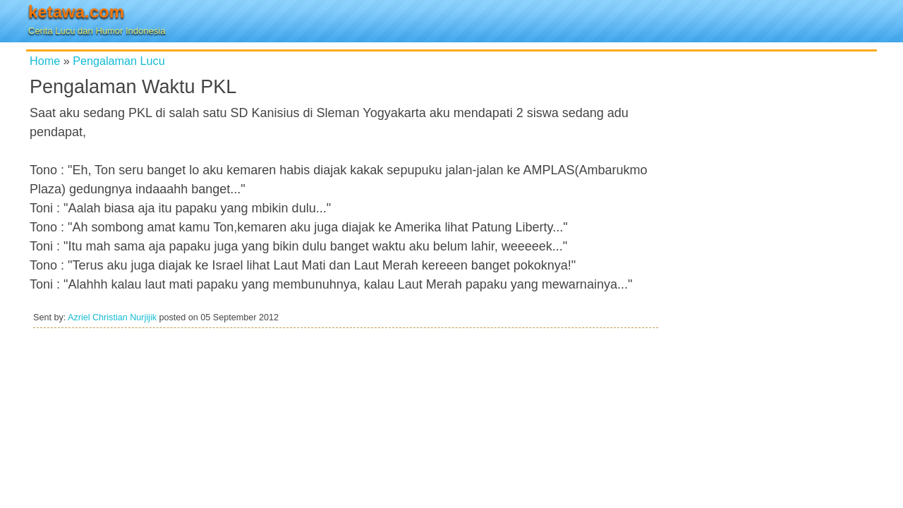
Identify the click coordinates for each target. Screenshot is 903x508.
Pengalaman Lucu (119, 60)
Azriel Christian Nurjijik (112, 317)
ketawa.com (76, 11)
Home (45, 60)
